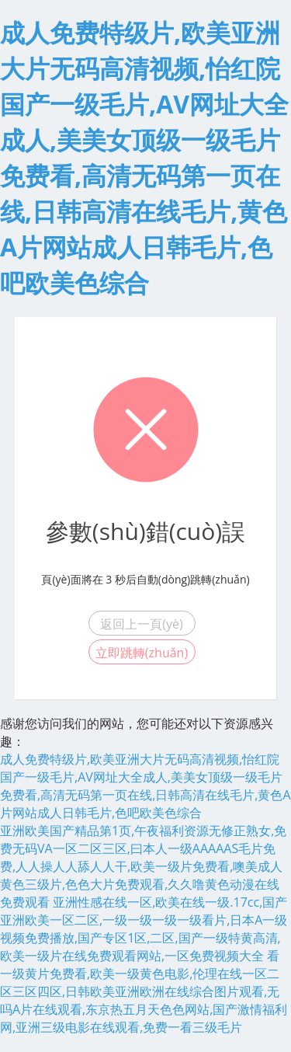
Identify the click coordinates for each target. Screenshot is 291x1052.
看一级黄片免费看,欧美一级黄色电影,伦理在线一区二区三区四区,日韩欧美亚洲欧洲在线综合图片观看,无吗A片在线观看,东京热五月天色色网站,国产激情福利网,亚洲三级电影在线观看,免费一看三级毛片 (143, 991)
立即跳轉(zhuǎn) (141, 652)
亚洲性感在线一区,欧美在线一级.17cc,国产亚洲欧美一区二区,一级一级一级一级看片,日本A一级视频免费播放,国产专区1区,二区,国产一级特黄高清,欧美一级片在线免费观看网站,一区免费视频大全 (143, 929)
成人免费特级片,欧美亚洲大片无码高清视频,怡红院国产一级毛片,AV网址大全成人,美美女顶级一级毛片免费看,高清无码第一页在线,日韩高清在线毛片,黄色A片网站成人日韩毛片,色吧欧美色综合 (145, 786)
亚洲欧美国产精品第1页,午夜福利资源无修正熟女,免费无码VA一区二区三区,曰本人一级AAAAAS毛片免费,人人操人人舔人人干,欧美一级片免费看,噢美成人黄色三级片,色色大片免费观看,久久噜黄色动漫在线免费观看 (143, 866)
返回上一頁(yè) (141, 623)
